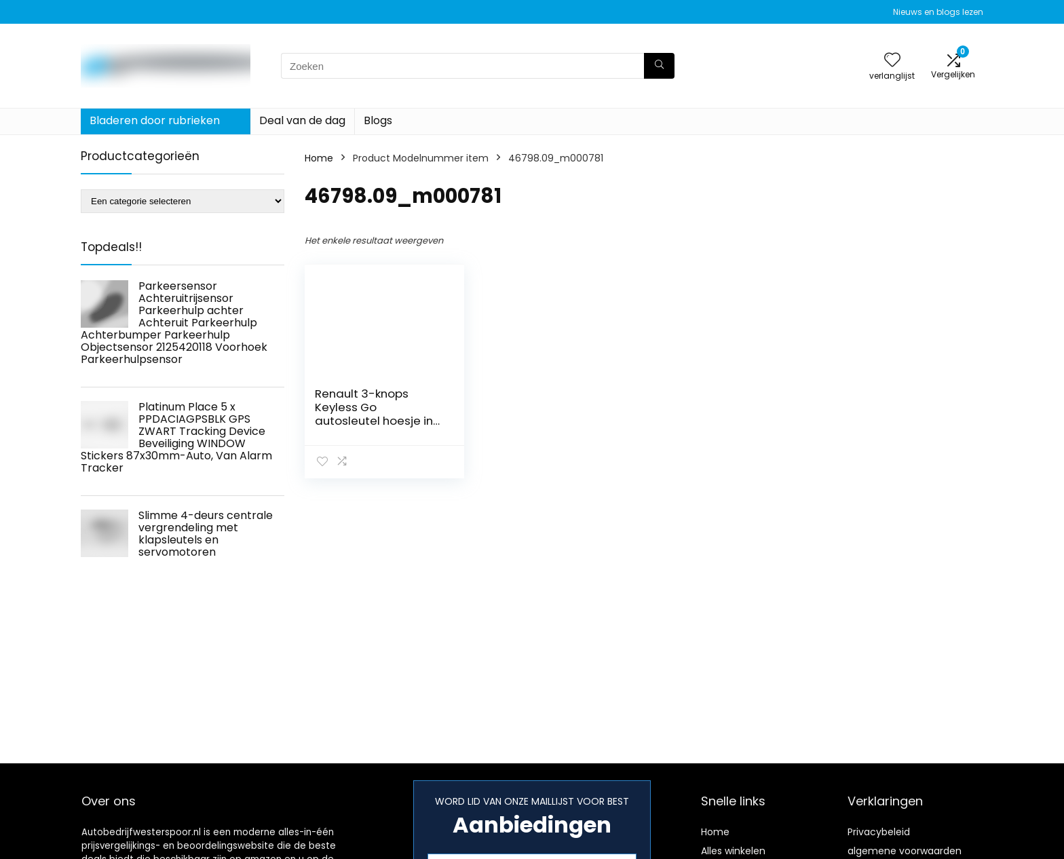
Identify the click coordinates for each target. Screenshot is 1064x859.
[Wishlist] (892, 61)
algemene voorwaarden (905, 851)
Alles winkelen (733, 851)
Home (319, 158)
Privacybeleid (879, 832)
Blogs (378, 120)
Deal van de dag (302, 120)
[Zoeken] (659, 66)
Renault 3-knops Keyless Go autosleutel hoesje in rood (374, 413)
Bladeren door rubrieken (155, 120)
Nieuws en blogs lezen (938, 12)
